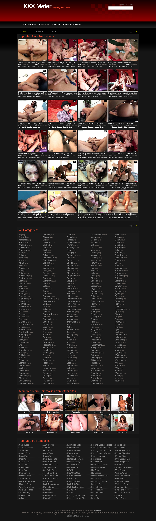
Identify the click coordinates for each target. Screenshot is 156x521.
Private (94, 334)
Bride (21, 345)
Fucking (70, 247)
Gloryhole (71, 273)
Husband (71, 311)
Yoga (117, 378)
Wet (116, 363)
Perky (93, 309)
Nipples (94, 265)
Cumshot (59, 127)
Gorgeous (71, 276)
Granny (70, 278)
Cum (45, 278)
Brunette (94, 66)
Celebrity (23, 376)
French (70, 245)
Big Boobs (23, 299)
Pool (93, 322)
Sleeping (119, 245)
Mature (33, 66)
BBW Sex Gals (73, 473)
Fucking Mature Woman (101, 453)
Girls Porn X (120, 479)
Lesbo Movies (97, 490)
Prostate (94, 337)
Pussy (26, 157)
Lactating (71, 350)
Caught (22, 373)
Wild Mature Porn (122, 476)
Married (70, 381)
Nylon (93, 273)
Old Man (94, 281)
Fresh (57, 24)
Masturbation (65, 66)
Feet (45, 358)
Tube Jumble (24, 479)
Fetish (45, 363)
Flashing (46, 381)
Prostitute (95, 340)
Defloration (48, 301)
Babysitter (23, 276)
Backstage (23, 278)
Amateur (22, 245)
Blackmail (23, 322)
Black (21, 319)
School (94, 368)
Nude (93, 268)
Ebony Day (48, 493)
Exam (45, 337)
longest (54, 32)
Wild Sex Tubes (26, 490)
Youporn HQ (24, 493)
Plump (94, 319)
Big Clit (22, 301)
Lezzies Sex (120, 445)
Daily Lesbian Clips (75, 487)
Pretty (93, 332)
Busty (28, 66)
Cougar (46, 265)
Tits (116, 317)
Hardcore (130, 66)
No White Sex (73, 467)
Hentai (70, 293)
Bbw (21, 286)
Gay (68, 258)
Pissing (94, 317)
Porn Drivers (24, 473)
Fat (44, 355)
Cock (45, 250)
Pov (92, 327)
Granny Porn (96, 462)
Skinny (118, 240)
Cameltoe (23, 363)
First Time (47, 370)
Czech (46, 288)
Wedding (119, 360)
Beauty (22, 293)
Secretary (95, 373)
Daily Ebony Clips (50, 484)
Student (118, 281)
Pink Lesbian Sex (122, 459)
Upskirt (118, 342)
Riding (94, 360)
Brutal (21, 352)
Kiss (69, 342)
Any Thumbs (48, 445)
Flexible (46, 383)
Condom (46, 263)
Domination (48, 319)
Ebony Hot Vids (74, 445)
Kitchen (70, 345)
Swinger (118, 291)
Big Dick (22, 306)
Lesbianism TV (97, 479)
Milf (63, 96)
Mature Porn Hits (122, 450)
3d (20, 235)
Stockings (38, 187)
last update (39, 32)
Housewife (39, 96)
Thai (117, 306)
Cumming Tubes (74, 481)
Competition (48, 258)
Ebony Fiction (49, 498)
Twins (117, 327)
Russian (94, 365)
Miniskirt (94, 247)
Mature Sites (120, 456)
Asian (21, 263)
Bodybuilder (24, 332)
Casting (22, 370)
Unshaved (119, 340)
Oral (93, 283)
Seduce (94, 376)
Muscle (94, 260)
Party (93, 304)
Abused (22, 237)
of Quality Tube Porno (61, 8)
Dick (45, 304)
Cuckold (46, 276)
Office (93, 276)
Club (45, 247)
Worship (118, 373)
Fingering (84, 127)
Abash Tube (24, 495)
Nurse (93, 270)
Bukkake (23, 355)
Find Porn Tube (122, 490)
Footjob (70, 237)
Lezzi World (120, 448)
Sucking (118, 283)
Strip (117, 278)
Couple (102, 187)
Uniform (118, 337)
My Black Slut (73, 465)
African (22, 242)
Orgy (93, 288)
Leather (70, 360)
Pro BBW (119, 465)
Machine (70, 376)
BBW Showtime (74, 476)
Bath (21, 281)
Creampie (47, 273)
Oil (92, 278)
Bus (20, 358)
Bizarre (22, 317)
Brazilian (23, 342)
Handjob (65, 127)
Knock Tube (48, 456)
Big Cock (23, 304)
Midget (94, 242)
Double (46, 322)
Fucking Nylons (98, 456)
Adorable (23, 240)
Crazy (45, 270)
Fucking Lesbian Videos (101, 445)
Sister (117, 237)
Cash (21, 368)
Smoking (119, 247)
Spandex (119, 255)
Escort (46, 334)
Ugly (117, 329)
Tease (117, 301)
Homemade (72, 299)
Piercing (94, 314)
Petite (93, 311)
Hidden (70, 296)
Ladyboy (70, 352)
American (23, 250)
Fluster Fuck (24, 462)
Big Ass (22, 296)
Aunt (21, 270)
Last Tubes (24, 465)
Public (93, 342)
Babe (83, 66)
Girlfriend (71, 265)
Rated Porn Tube (50, 465)
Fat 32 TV (71, 490)
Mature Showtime (123, 453)
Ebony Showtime (74, 450)
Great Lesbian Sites (99, 465)
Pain (93, 296)
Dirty (45, 309)
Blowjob (24, 66)
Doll (44, 317)
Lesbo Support (97, 493)
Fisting (46, 376)
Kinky (69, 340)
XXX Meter (37, 6)
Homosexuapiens (98, 467)
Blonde (22, 327)
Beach (21, 291)
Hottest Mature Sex (99, 476)
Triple (117, 324)
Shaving (94, 381)
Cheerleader (24, 383)
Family (46, 350)
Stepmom (119, 268)
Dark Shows (48, 487)
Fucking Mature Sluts (100, 448)
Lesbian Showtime (99, 481)
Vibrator (118, 345)
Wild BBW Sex (121, 473)
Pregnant (95, 329)
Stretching (119, 276)
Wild (117, 370)
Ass (34, 96)
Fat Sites (71, 493)
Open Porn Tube (122, 493)
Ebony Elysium (49, 495)
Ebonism (47, 490)
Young (118, 381)
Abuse (87, 516)
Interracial (71, 322)
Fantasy (46, 352)
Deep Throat (39, 66)
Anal (53, 96)
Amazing (23, 247)
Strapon (118, 273)
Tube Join (23, 450)
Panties (94, 299)
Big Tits (22, 309)
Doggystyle (48, 314)
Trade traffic (97, 510)
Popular (45, 24)
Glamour (71, 268)
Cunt (45, 283)
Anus (65, 217)
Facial (33, 187)
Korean (70, 347)
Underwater (120, 334)
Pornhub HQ (24, 467)
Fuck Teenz (96, 459)
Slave (117, 242)
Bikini (21, 311)
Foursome (71, 242)
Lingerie (70, 370)
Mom (128, 217)
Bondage (23, 334)
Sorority (118, 252)
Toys (117, 319)
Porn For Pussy (122, 481)
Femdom (47, 360)
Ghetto (70, 263)
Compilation (48, 260)
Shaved (94, 378)
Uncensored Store (27, 481)
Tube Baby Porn (50, 473)
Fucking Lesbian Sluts (76, 498)
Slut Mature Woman (123, 467)
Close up (124, 66)
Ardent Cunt (24, 453)
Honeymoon (72, 301)
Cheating (23, 381)
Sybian (118, 293)
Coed (45, 252)
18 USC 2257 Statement (75, 516)
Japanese (71, 329)
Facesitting (48, 345)
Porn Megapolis (122, 462)
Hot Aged (95, 470)
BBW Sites (72, 479)
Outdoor (94, 293)
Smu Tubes (24, 445)
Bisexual (22, 314)
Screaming (96, 370)
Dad (44, 291)
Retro (93, 355)
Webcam (119, 358)
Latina (69, 358)
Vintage (118, 347)
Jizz (68, 337)
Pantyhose (95, 301)
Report (20, 59)
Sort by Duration (73, 24)
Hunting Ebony (73, 462)
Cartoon (22, 365)
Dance (46, 293)
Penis (37, 157)
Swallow (118, 286)
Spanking (119, 258)
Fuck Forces (24, 470)
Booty (21, 340)
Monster (94, 255)
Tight (117, 311)
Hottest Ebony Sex (75, 459)
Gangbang (71, 255)
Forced (70, 240)
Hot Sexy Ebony (74, 456)
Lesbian (70, 365)
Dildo (45, 306)
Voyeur (118, 352)
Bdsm (21, 288)
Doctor (46, 311)
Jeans (69, 332)
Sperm (118, 260)
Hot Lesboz (96, 473)
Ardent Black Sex (50, 476)
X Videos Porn (121, 484)
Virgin (117, 350)
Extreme (46, 342)
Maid (69, 378)
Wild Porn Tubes (26, 487)
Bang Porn (24, 456)
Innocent (71, 317)
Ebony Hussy (73, 448)
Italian (69, 324)
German (70, 260)
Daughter (47, 296)
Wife (117, 368)
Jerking (70, 334)
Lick (68, 368)
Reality (94, 350)
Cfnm (21, 378)
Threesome (32, 157)
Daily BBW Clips (74, 484)
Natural (94, 263)
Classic (46, 237)
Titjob (117, 314)
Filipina (46, 365)
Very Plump (120, 470)
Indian (69, 314)
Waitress (119, 355)
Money (94, 252)
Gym (69, 283)
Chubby (46, 235)
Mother (94, 258)
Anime (21, 255)
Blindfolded (24, 324)
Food (69, 235)
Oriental (94, 291)
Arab (21, 260)
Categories (30, 24)
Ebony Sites (72, 453)
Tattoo (117, 296)
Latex (69, 355)
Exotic (45, 340)
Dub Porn (23, 459)
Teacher (118, 299)
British (21, 347)
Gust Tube (47, 450)
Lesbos (94, 495)
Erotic (45, 332)
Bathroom (23, 283)
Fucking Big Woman (76, 495)
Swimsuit (119, 288)
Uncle (117, 332)
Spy (116, 263)
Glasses (70, 270)
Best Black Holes (50, 479)
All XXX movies (26, 448)
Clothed (46, 245)
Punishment (96, 345)
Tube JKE (119, 495)
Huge (69, 306)
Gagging (70, 252)
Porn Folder (121, 498)
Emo (45, 329)
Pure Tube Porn (50, 462)
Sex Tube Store (50, 470)
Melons (94, 240)
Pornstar (72, 66)
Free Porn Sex (121, 487)
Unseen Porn (25, 484)
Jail (68, 327)
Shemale (95, 383)
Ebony (46, 327)
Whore (118, 365)
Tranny (118, 322)
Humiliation (72, 309)
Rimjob (94, 363)
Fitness (46, 378)
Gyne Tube (48, 453)
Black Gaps (48, 481)
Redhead (95, 96)
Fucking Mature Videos (101, 450)
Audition (22, 268)
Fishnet (46, 373)
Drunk (45, 324)
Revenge (95, 358)
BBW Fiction (72, 470)
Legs (69, 363)
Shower (118, 235)
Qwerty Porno (25, 476)
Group (59, 66)
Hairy (69, 286)
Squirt (70, 127)
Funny (69, 250)
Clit (44, 240)
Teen (117, 304)
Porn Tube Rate (50, 459)
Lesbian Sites (97, 484)
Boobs (21, 337)
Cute (45, 286)
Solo (117, 250)
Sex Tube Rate (49, 467)
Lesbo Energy (97, 487)
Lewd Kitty (95, 498)
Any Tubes (48, 448)
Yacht (117, 376)
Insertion (71, 319)
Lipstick (70, 373)
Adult (21, 498)
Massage (71, 383)
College (46, 255)
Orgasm (94, 286)
